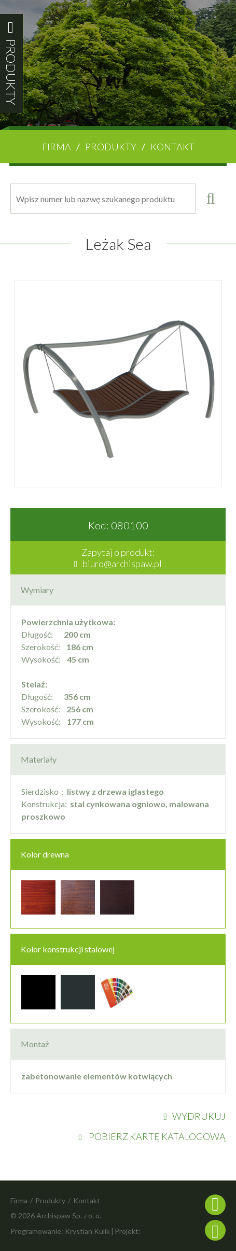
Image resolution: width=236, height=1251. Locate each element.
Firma (56, 146)
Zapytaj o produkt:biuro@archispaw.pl (118, 557)
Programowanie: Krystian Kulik (60, 1231)
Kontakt (172, 146)
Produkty (110, 146)
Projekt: (128, 1231)
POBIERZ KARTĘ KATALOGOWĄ (152, 1136)
